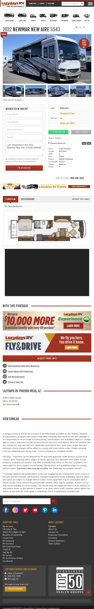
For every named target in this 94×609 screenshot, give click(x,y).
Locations (51, 4)
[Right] (90, 91)
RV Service (7, 555)
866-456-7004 (13, 576)
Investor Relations (56, 541)
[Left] (4, 91)
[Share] (84, 27)
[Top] (88, 592)
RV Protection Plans (12, 546)
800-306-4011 (77, 178)
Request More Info (47, 358)
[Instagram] (15, 510)
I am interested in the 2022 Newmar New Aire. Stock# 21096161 (24, 149)
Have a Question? (14, 573)
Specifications (27, 199)
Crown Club (8, 538)
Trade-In (6, 549)
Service (42, 4)
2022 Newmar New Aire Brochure (23, 366)
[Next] (88, 59)
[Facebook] (6, 510)
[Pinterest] (45, 510)
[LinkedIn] (54, 510)
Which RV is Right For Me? (14, 532)
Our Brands (8, 561)
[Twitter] (25, 510)
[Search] (82, 4)
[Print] (76, 27)
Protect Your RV (15, 382)
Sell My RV (7, 552)
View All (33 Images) (12, 100)
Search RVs (32, 4)
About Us (52, 529)
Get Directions (11, 404)
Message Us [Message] (11, 579)
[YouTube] (35, 510)
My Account (8, 526)
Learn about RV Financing (20, 371)
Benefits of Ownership (13, 535)
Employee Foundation (58, 535)
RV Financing (8, 541)
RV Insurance (8, 543)
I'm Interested (58, 132)
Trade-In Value (81, 132)
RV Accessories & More (13, 558)
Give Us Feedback (15, 589)
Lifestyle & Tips (9, 529)
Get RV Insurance (16, 376)
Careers (52, 526)
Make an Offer (67, 123)
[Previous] (5, 59)
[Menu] (90, 4)
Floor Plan (11, 199)
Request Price (67, 113)
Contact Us (53, 532)
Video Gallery (54, 543)
